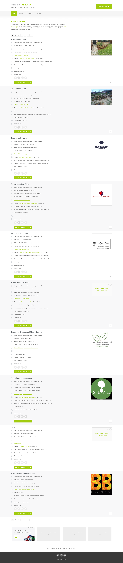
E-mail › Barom (17, 443)
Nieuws (21, 13)
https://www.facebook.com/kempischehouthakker (31, 252)
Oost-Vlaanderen (18, 384)
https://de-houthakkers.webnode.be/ (27, 107)
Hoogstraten (23, 433)
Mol (21, 239)
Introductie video (32, 409)
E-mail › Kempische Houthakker (22, 249)
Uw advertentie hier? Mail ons (48, 533)
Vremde (22, 479)
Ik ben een (104, 6)
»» (31, 35)
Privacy (64, 559)
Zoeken (29, 13)
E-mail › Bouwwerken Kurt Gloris (22, 200)
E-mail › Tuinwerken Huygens (21, 154)
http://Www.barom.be (24, 446)
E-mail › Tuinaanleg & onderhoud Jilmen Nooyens (26, 348)
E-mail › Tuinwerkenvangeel (21, 55)
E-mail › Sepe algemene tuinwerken (23, 394)
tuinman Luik (14, 26)
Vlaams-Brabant (18, 45)
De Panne (26, 289)
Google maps (32, 45)
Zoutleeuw (25, 95)
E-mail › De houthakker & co (21, 104)
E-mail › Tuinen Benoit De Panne (22, 298)
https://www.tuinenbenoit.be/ (25, 301)
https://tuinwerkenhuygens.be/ (26, 157)
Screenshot (39, 58)
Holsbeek (25, 190)
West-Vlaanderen (18, 289)
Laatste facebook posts (20, 71)
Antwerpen (16, 144)
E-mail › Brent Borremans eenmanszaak (24, 489)
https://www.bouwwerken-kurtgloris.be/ (28, 203)
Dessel (22, 338)
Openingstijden (18, 406)
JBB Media (60, 559)
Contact (38, 13)
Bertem (25, 45)
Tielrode (26, 384)
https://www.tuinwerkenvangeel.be (27, 58)
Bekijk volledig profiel (23, 82)
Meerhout (22, 144)
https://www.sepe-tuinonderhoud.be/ (27, 397)
